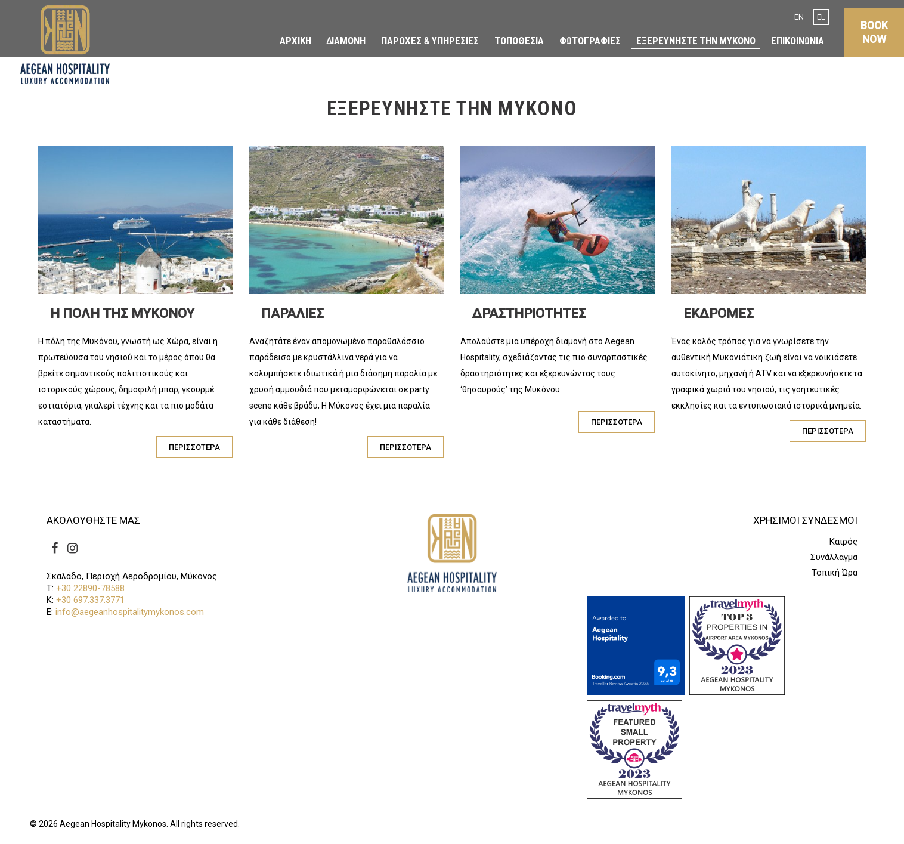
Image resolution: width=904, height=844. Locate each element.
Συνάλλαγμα (833, 557)
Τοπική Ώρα (834, 573)
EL (821, 17)
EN (799, 17)
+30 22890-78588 (90, 588)
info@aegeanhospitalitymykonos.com (129, 612)
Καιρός (843, 542)
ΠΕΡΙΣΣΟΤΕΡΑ (194, 447)
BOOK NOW (874, 29)
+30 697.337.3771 (90, 600)
